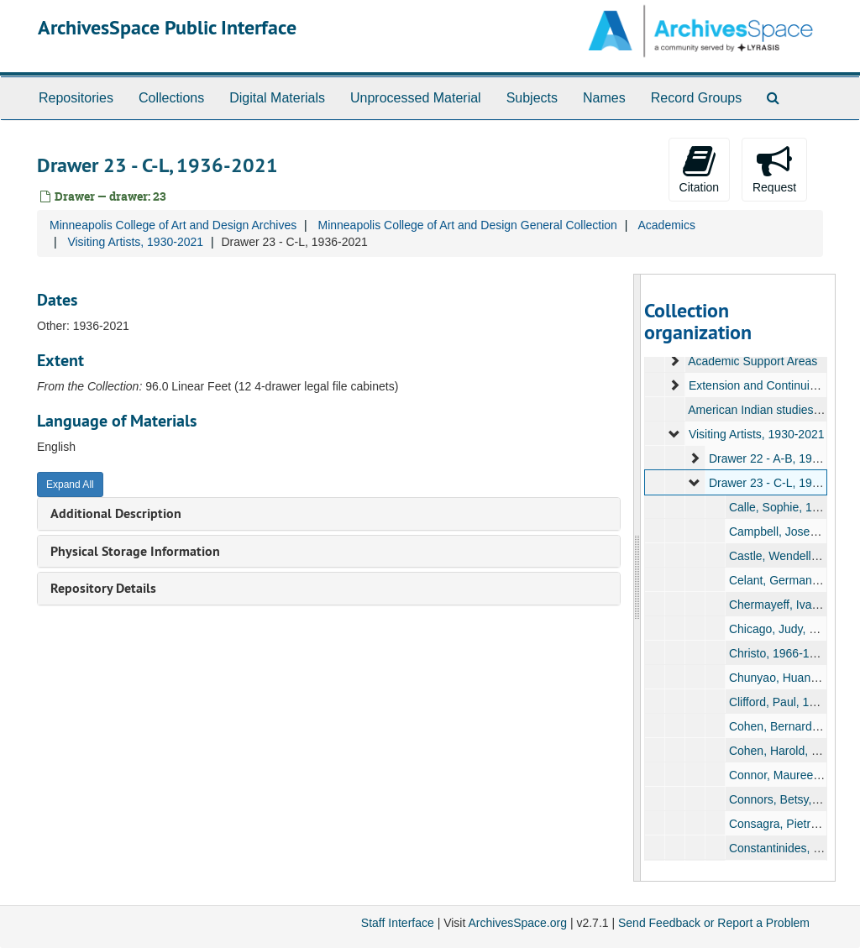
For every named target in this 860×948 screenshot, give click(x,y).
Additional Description (115, 513)
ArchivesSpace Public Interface (167, 27)
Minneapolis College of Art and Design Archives (173, 225)
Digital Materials (277, 98)
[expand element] (674, 361)
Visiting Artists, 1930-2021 (135, 242)
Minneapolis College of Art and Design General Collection (466, 225)
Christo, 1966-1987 (778, 653)
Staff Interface (397, 923)
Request (774, 169)
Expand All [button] (70, 484)
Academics (666, 225)
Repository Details (103, 588)
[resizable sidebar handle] (637, 578)
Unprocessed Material (415, 98)
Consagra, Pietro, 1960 (788, 823)
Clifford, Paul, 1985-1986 (793, 702)
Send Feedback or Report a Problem (714, 923)
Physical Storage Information (135, 551)
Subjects (532, 98)
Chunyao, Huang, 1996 (788, 677)
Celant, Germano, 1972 (789, 580)
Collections (171, 98)
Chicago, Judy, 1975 (781, 629)
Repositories (76, 98)
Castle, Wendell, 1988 (785, 556)
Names (604, 98)
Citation (699, 169)
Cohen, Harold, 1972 (782, 750)
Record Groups (696, 98)
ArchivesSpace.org (517, 923)
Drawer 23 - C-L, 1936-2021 (781, 483)
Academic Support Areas (752, 361)
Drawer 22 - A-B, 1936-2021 (781, 458)
